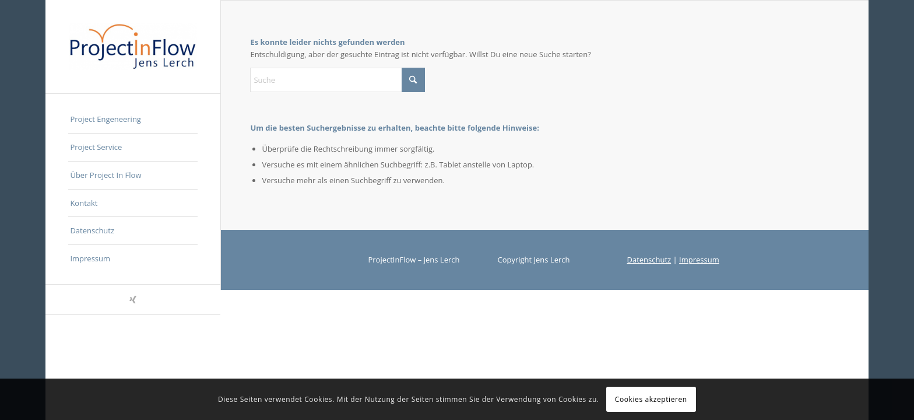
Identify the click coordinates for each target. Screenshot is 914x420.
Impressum (699, 259)
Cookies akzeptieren (651, 399)
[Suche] (337, 80)
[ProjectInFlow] (133, 46)
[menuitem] (133, 120)
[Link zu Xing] (132, 299)
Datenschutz (649, 259)
